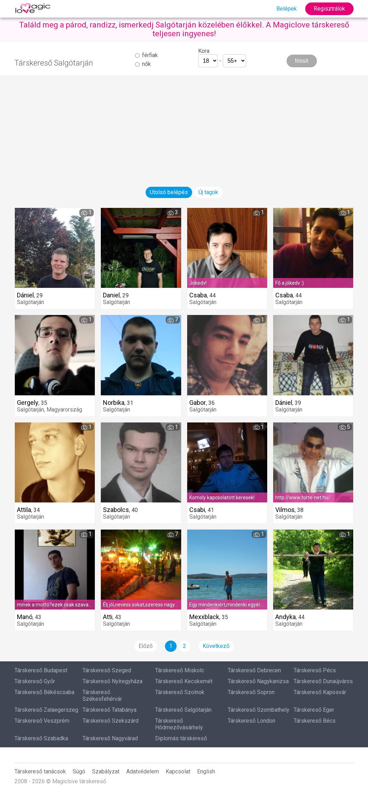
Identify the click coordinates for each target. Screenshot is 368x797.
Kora (203, 51)
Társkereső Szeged (106, 670)
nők (143, 64)
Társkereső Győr (34, 681)
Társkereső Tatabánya (109, 709)
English (206, 771)
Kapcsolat (178, 771)
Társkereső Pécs (315, 670)
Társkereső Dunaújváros (323, 681)
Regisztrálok (329, 8)
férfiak (146, 55)
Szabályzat (105, 771)
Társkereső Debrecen (254, 670)
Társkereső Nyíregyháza (112, 681)
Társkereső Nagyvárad (110, 738)
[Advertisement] (184, 124)
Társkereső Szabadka (41, 738)
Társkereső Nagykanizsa (258, 681)
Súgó (79, 771)
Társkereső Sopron (251, 692)
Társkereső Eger (314, 709)
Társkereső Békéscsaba (44, 692)
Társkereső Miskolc (179, 670)
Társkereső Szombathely (258, 709)
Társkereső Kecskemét (184, 681)
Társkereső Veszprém (41, 720)
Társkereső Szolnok (179, 692)
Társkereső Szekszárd (110, 720)
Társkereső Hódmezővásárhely (179, 724)
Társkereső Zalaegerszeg (46, 709)
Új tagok (208, 192)
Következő (216, 646)
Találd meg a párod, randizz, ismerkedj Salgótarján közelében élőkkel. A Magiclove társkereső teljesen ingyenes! (184, 29)
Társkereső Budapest (40, 670)
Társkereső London (251, 720)
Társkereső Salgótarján (183, 709)
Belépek (286, 8)
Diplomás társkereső (181, 738)
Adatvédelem (142, 771)
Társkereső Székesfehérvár (102, 695)
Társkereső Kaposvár (320, 692)
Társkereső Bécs (315, 720)
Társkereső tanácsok (40, 771)
